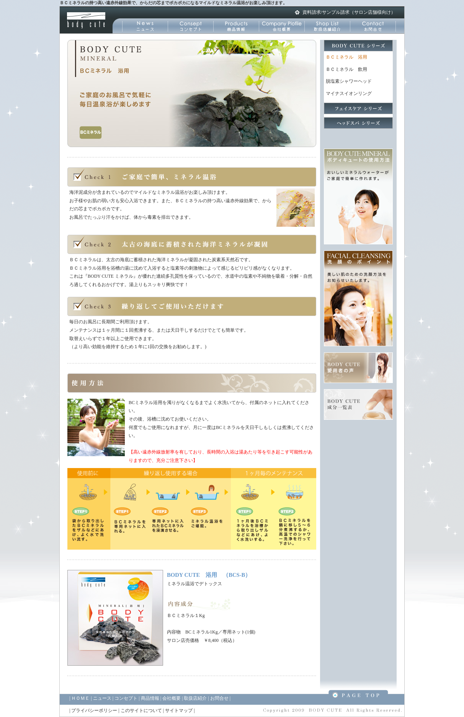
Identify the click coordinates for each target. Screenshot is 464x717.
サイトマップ (179, 710)
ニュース (102, 698)
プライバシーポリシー (94, 710)
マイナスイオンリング (349, 93)
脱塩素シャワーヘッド (349, 81)
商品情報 (150, 698)
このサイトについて (141, 710)
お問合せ (219, 698)
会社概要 (171, 698)
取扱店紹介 (195, 698)
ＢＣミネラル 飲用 (346, 69)
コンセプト (125, 698)
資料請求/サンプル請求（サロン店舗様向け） (348, 12)
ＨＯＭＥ (80, 698)
